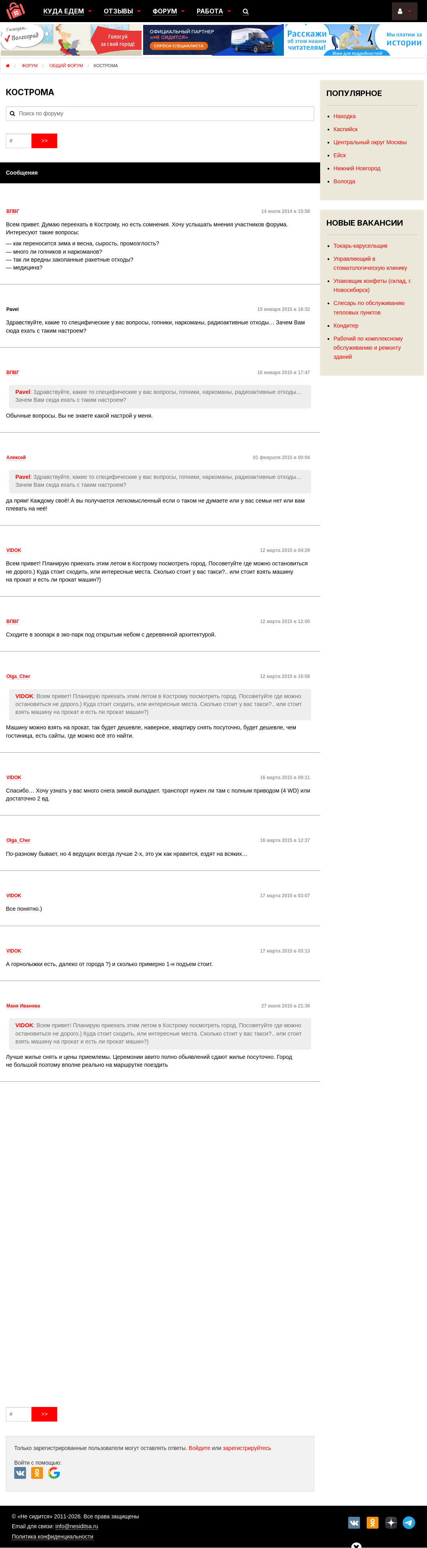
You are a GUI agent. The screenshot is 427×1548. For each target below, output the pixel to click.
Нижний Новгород (357, 168)
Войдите (200, 1448)
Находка (345, 116)
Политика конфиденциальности (52, 1536)
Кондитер (346, 325)
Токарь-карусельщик (361, 246)
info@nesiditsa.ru (77, 1526)
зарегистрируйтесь (247, 1448)
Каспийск (346, 129)
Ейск (340, 155)
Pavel (22, 392)
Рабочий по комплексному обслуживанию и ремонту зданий (368, 347)
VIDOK (24, 696)
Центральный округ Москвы (370, 142)
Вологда (344, 181)
